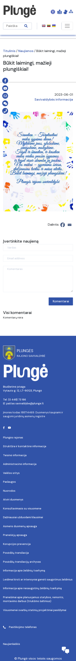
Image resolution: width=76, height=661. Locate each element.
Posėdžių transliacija (16, 553)
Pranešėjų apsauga (15, 535)
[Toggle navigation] (67, 26)
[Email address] (38, 258)
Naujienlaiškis (11, 644)
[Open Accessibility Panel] (52, 11)
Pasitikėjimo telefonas (20, 627)
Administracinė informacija (19, 464)
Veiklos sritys (11, 473)
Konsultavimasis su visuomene (22, 508)
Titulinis (9, 51)
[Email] (69, 225)
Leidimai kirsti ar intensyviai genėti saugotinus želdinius (38, 579)
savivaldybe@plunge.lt (29, 403)
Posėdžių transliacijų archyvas (22, 561)
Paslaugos (9, 482)
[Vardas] (38, 247)
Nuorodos (9, 490)
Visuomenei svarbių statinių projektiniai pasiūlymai (34, 610)
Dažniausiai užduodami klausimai (23, 517)
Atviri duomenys (13, 499)
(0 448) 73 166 (17, 399)
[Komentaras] (38, 279)
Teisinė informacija (15, 455)
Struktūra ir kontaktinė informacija (24, 446)
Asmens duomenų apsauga (20, 526)
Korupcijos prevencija (17, 544)
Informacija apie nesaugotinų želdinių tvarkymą (32, 588)
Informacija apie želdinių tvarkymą (24, 570)
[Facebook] (63, 225)
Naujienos (25, 51)
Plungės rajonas (13, 437)
